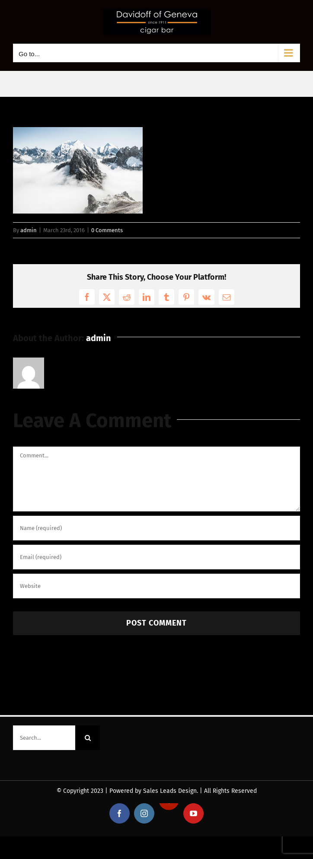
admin (28, 230)
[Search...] (44, 737)
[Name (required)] (156, 528)
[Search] (87, 737)
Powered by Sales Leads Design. (153, 791)
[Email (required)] (156, 557)
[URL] (156, 586)
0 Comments (107, 230)
